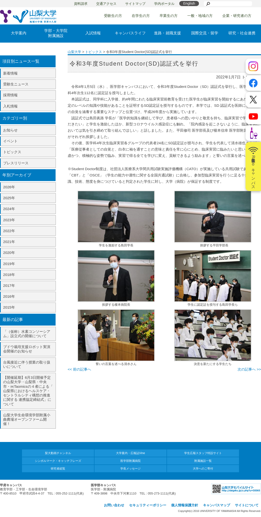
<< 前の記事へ (79, 369)
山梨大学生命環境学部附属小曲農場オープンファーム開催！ (26, 419)
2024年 (9, 209)
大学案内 (18, 33)
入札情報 (10, 106)
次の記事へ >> (249, 369)
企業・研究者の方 (236, 16)
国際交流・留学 (204, 33)
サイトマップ (135, 4)
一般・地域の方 (200, 16)
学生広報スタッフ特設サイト (203, 453)
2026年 (9, 187)
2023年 (9, 220)
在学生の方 (141, 16)
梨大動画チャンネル (58, 453)
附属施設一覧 (203, 461)
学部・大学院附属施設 (55, 33)
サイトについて (247, 505)
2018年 (9, 275)
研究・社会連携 (241, 33)
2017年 (9, 285)
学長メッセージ (130, 468)
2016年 (9, 296)
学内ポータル (164, 4)
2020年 (9, 253)
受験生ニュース (16, 84)
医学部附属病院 (130, 461)
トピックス (12, 152)
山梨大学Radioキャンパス (253, 166)
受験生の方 (113, 16)
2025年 (9, 198)
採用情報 (10, 95)
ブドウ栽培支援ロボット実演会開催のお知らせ (26, 349)
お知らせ (10, 130)
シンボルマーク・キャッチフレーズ (58, 461)
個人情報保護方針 (184, 505)
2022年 (9, 231)
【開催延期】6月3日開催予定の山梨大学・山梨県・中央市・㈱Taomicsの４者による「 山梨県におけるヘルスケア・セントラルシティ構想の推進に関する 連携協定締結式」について (28, 390)
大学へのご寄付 (203, 468)
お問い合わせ (114, 505)
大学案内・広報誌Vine (130, 453)
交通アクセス (106, 4)
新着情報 (10, 73)
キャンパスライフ (130, 33)
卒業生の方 (169, 16)
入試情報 (93, 33)
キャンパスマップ (216, 505)
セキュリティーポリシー (147, 505)
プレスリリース (16, 163)
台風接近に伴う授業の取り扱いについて (26, 364)
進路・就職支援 (167, 33)
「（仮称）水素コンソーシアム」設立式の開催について (26, 333)
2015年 (9, 307)
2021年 (9, 242)
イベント (10, 141)
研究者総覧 (58, 468)
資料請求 (80, 4)
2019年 (9, 264)
